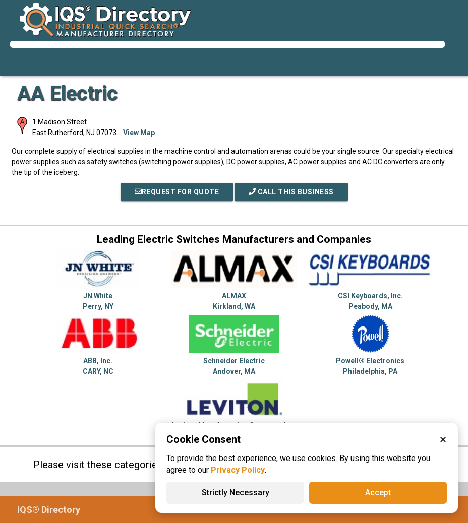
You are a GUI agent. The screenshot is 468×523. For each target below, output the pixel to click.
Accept (378, 492)
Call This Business (291, 192)
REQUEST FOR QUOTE (177, 192)
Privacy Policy (238, 470)
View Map (139, 132)
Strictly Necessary (235, 492)
